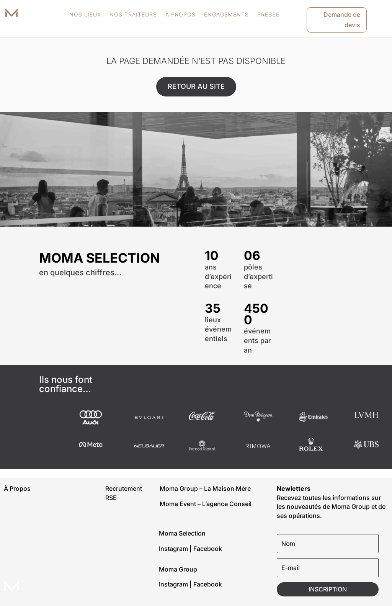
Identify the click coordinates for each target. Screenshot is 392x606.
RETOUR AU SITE (196, 86)
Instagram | (176, 548)
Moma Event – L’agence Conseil (206, 504)
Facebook (208, 548)
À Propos (17, 488)
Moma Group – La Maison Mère (207, 488)
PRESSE (268, 14)
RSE (111, 497)
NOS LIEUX (85, 14)
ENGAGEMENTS (226, 14)
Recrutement (123, 488)
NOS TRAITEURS (133, 14)
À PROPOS (180, 14)
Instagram (173, 584)
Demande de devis (341, 20)
